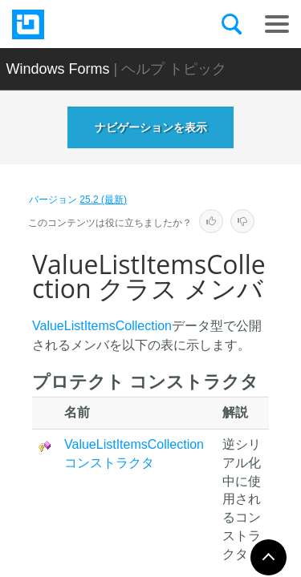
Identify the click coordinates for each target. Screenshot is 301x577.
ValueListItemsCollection (102, 326)
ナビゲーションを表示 (151, 127)
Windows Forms (58, 69)
